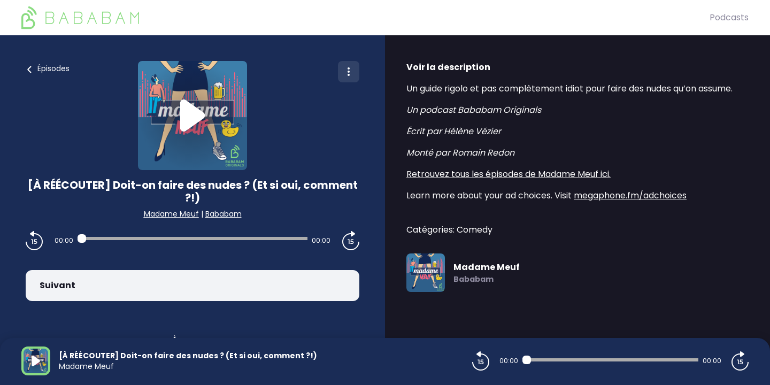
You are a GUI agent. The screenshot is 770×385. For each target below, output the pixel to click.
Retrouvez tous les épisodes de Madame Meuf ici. (508, 174)
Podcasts (729, 17)
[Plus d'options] (348, 71)
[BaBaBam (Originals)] (365, 17)
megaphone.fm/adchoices (630, 195)
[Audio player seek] (192, 238)
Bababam (223, 214)
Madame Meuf (171, 214)
